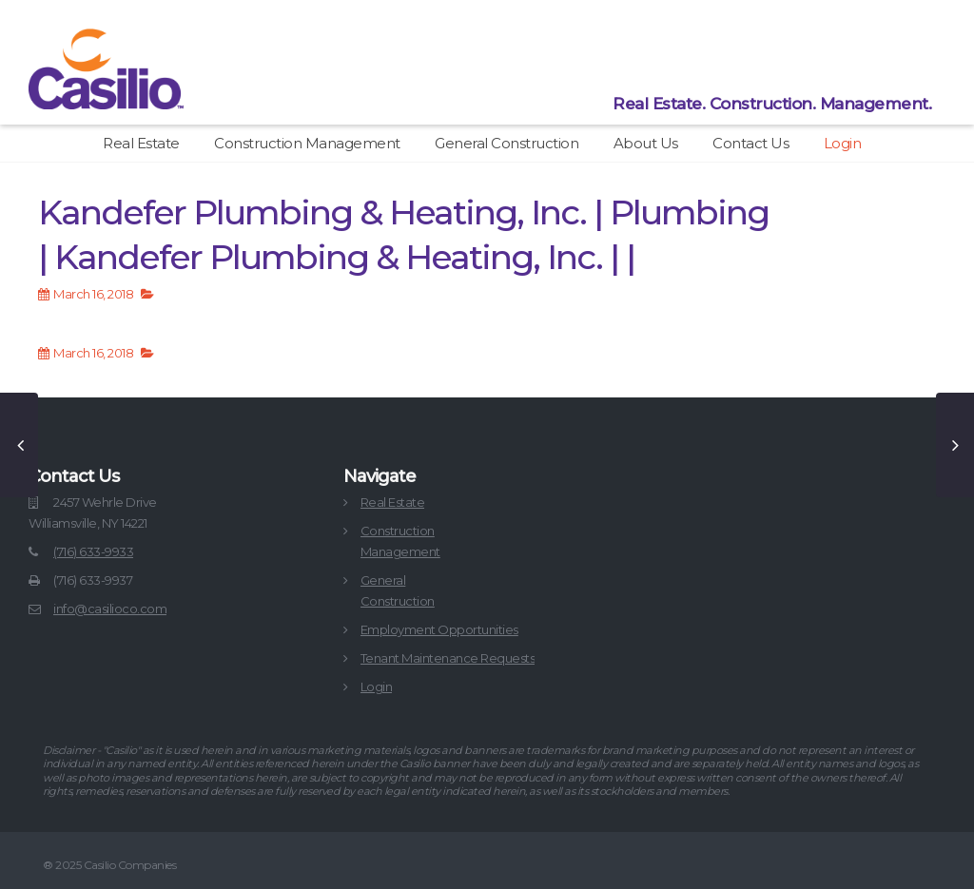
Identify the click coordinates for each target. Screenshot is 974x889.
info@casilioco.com (109, 608)
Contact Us (750, 143)
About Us (646, 143)
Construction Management (307, 143)
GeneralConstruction (397, 590)
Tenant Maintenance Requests (448, 658)
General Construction (506, 143)
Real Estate (141, 143)
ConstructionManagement (400, 541)
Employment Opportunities (439, 629)
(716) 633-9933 (93, 551)
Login (843, 143)
